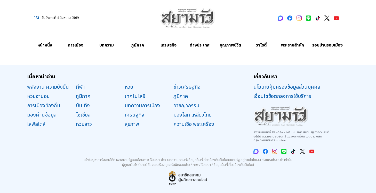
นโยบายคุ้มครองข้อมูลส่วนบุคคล (286, 87)
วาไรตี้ (261, 45)
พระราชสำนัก (292, 45)
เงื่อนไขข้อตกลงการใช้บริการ (282, 96)
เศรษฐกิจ (169, 45)
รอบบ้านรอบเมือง (327, 45)
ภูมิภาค (137, 45)
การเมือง (75, 45)
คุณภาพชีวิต (230, 45)
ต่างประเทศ (200, 45)
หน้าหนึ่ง (44, 45)
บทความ (106, 45)
